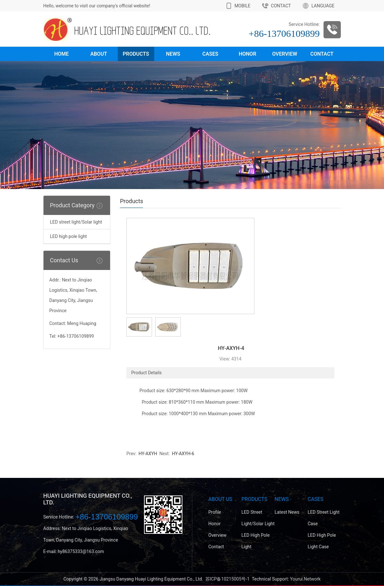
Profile (214, 512)
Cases (210, 54)
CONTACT (281, 5)
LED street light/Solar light (76, 222)
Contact (321, 54)
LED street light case (324, 518)
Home (61, 54)
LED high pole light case (322, 541)
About (98, 54)
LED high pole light (68, 236)
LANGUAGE (322, 5)
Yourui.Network (305, 579)
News (173, 54)
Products (136, 54)
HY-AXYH (147, 453)
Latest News (287, 512)
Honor (247, 54)
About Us (220, 499)
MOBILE (243, 5)
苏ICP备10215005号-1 (227, 579)
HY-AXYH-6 (182, 453)
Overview (284, 54)
